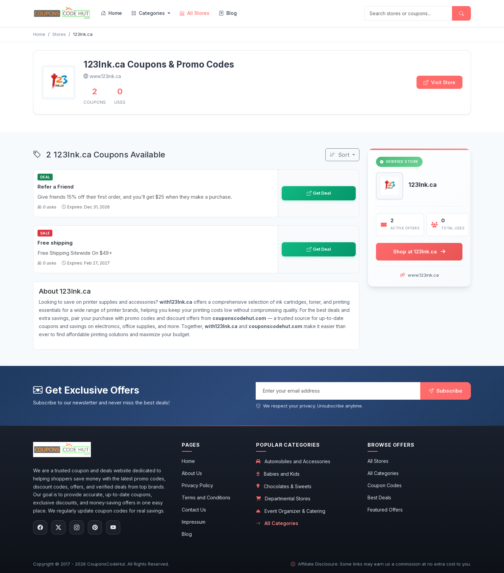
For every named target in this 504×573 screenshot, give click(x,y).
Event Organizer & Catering (290, 511)
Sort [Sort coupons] (340, 154)
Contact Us (194, 510)
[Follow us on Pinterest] (95, 527)
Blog (187, 534)
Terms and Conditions (206, 497)
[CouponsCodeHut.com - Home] (62, 13)
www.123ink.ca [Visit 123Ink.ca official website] (102, 76)
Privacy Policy (197, 485)
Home (188, 461)
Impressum (193, 522)
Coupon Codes (385, 485)
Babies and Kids (278, 474)
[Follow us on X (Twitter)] (58, 527)
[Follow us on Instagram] (77, 527)
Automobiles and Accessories (293, 461)
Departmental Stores (283, 498)
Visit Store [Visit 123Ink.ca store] (439, 82)
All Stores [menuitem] (194, 13)
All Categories (277, 523)
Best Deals (379, 497)
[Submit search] (461, 13)
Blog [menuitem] (228, 13)
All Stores (378, 461)
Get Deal (319, 193)
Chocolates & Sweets (283, 486)
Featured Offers (385, 510)
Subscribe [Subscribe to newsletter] (445, 391)
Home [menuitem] (111, 13)
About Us (192, 473)
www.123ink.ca (423, 275)
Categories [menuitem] (148, 13)
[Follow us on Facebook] (40, 527)
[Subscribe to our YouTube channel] (113, 527)
